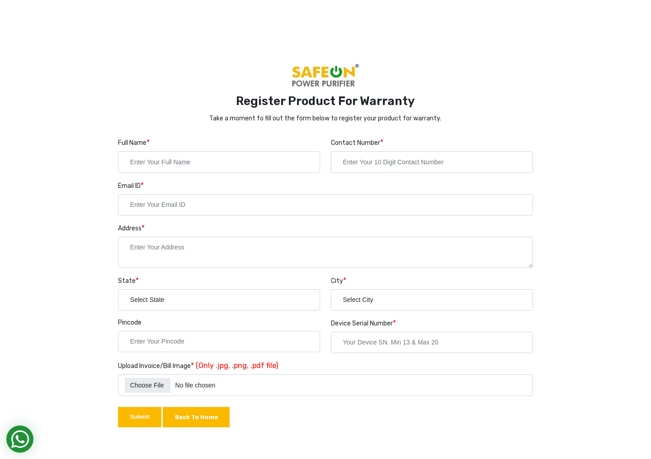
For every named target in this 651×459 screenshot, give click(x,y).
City (337, 281)
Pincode (130, 322)
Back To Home (196, 417)
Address (130, 228)
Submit (140, 417)
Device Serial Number (362, 323)
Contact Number (355, 143)
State (127, 281)
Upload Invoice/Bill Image (154, 366)
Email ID (129, 186)
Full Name (132, 143)
